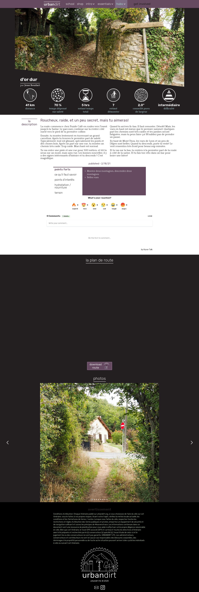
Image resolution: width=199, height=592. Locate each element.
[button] (90, 4)
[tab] (67, 169)
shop (80, 4)
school (70, 4)
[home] (52, 4)
